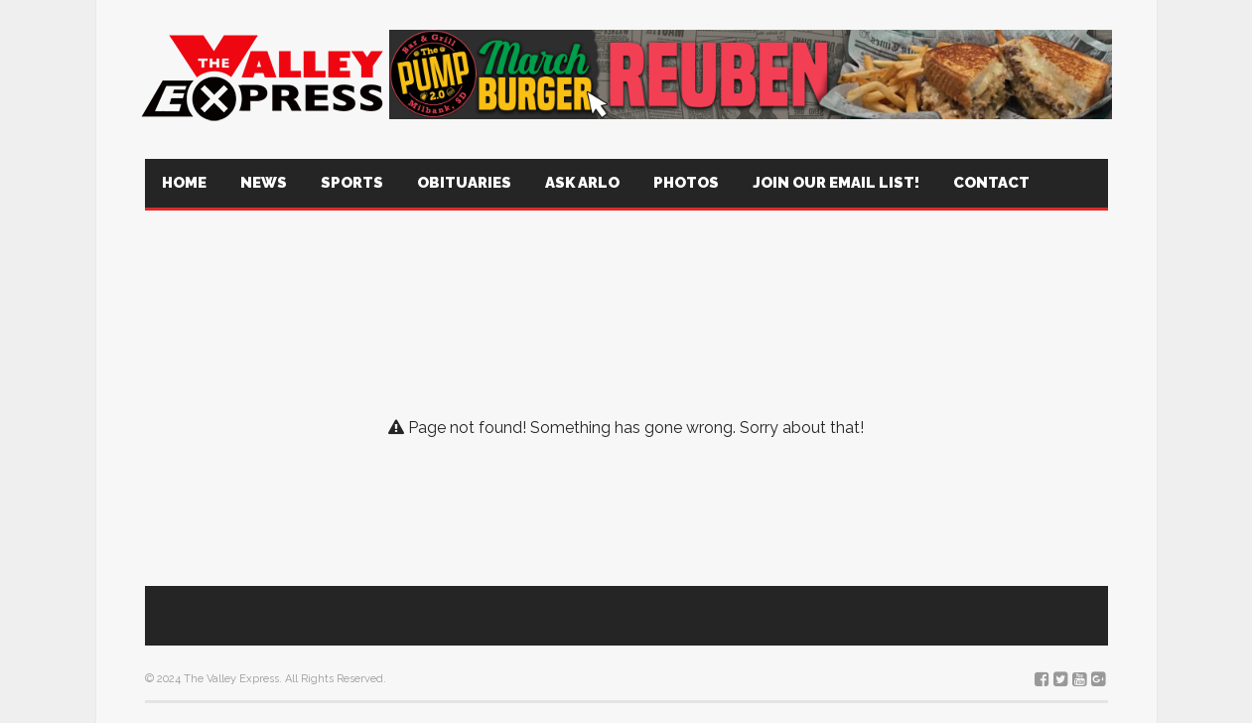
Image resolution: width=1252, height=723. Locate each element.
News (263, 183)
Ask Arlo (582, 183)
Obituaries (464, 183)
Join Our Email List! (836, 183)
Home (184, 183)
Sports (352, 183)
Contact (991, 183)
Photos (686, 183)
